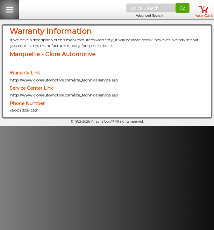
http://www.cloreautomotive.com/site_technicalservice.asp (64, 80)
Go (182, 8)
